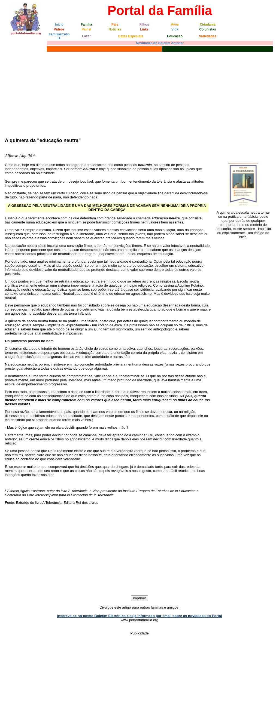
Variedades (207, 36)
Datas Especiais (130, 36)
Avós (175, 24)
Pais (114, 24)
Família (86, 24)
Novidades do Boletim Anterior (160, 43)
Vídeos (59, 29)
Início (59, 24)
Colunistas (207, 29)
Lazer (86, 36)
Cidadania (207, 24)
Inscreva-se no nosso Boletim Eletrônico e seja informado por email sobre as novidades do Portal (139, 616)
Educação (175, 36)
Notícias (114, 29)
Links (144, 29)
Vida (174, 29)
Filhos (144, 24)
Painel (86, 29)
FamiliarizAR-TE (59, 36)
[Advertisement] (139, 94)
